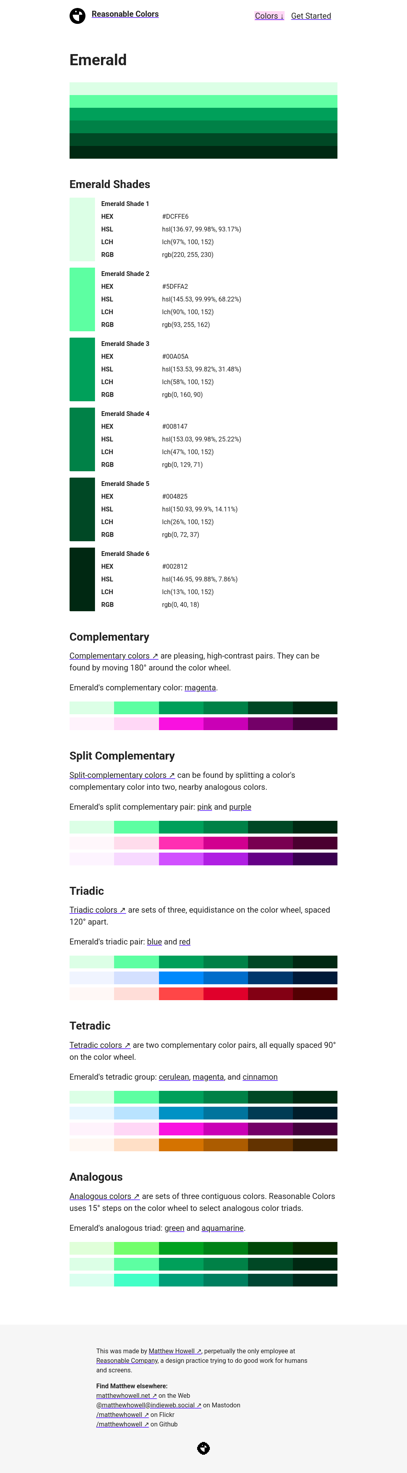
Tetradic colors (96, 1045)
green (174, 1228)
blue (154, 941)
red (184, 941)
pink (204, 807)
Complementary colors (110, 656)
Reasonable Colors (125, 14)
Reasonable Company (126, 1360)
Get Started (311, 16)
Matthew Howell (171, 1351)
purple (240, 807)
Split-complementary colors (118, 775)
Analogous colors (100, 1196)
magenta (200, 687)
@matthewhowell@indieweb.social (145, 1405)
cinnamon (260, 1077)
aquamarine (223, 1228)
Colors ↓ (269, 16)
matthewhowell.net (123, 1395)
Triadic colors (94, 910)
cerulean (174, 1077)
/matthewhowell (119, 1415)
